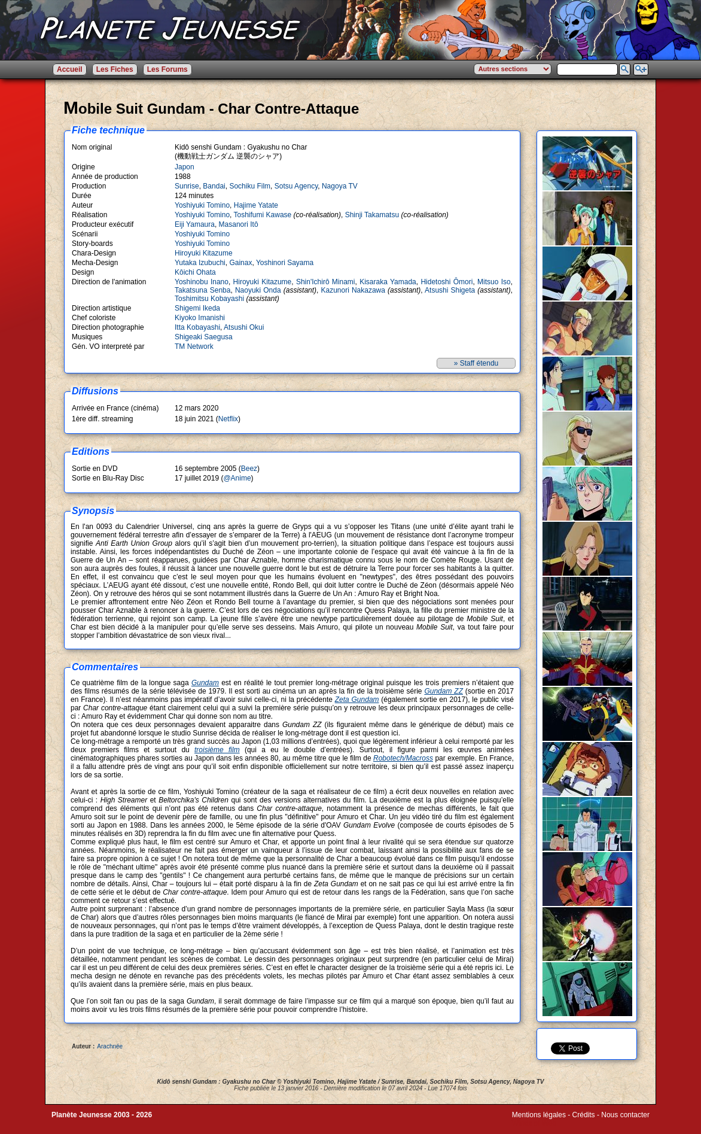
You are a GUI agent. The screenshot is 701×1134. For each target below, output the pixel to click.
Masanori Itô (238, 224)
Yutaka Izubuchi (200, 263)
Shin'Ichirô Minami (325, 282)
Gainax (240, 263)
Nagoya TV (340, 186)
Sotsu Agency (296, 186)
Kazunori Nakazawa (353, 290)
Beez (249, 468)
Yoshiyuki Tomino (202, 205)
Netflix (228, 419)
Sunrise (187, 186)
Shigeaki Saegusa (204, 337)
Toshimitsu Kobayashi (209, 298)
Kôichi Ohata (195, 272)
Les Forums (167, 69)
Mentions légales (539, 1115)
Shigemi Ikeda (197, 308)
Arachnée (110, 1046)
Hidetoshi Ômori (446, 282)
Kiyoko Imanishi (200, 318)
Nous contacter (625, 1115)
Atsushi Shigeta (450, 290)
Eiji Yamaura (195, 224)
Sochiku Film (249, 186)
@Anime (237, 478)
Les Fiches (114, 69)
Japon (184, 167)
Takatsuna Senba (202, 290)
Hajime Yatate (256, 205)
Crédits (583, 1115)
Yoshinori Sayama (284, 263)
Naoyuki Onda (258, 290)
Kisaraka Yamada (387, 282)
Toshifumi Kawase (263, 215)
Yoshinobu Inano (201, 282)
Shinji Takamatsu (372, 215)
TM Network (194, 346)
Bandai (214, 186)
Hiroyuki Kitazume (204, 253)
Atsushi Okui (244, 327)
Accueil (70, 69)
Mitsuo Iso (494, 282)
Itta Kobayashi (197, 327)
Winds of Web (534, 1123)
